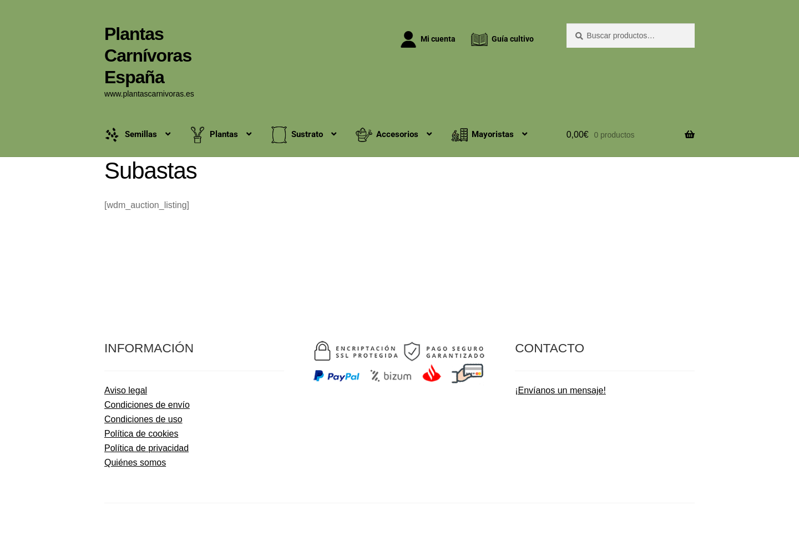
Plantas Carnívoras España (147, 55)
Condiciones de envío (147, 404)
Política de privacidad (146, 448)
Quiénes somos (135, 462)
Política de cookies (141, 433)
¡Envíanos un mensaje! (560, 390)
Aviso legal (125, 390)
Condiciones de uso (143, 419)
